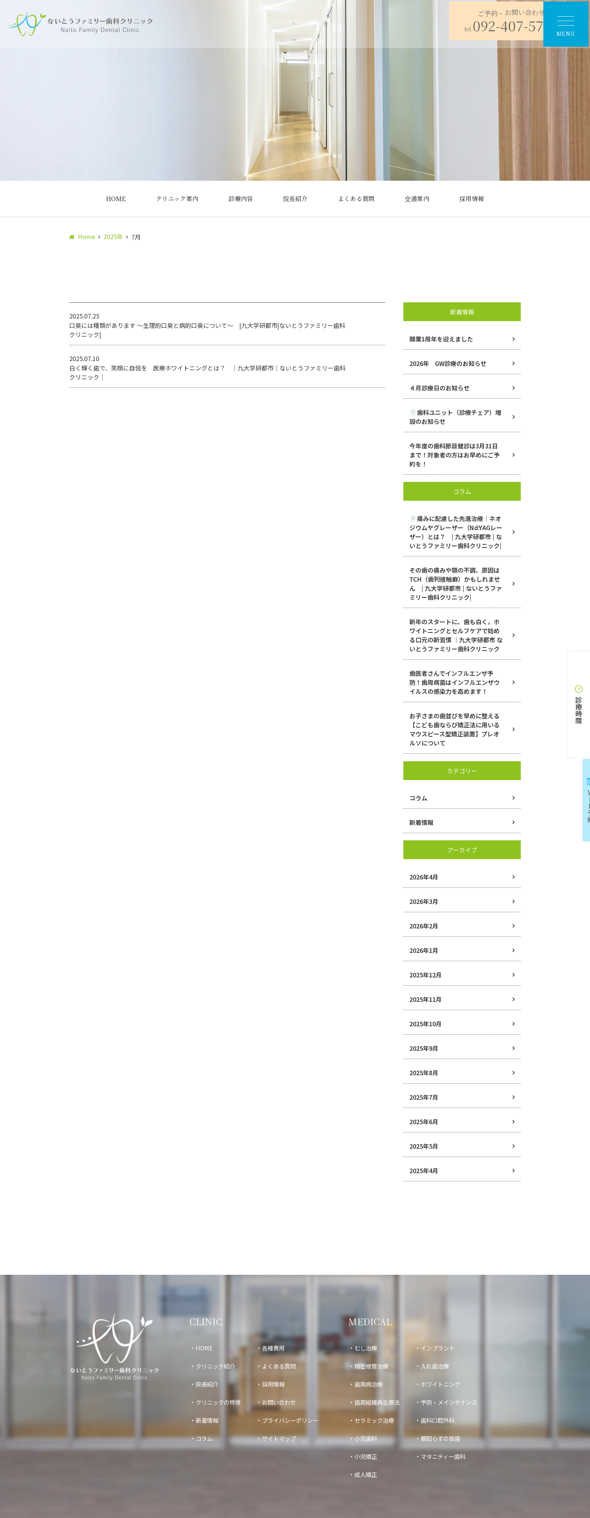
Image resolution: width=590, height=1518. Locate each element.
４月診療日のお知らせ (439, 387)
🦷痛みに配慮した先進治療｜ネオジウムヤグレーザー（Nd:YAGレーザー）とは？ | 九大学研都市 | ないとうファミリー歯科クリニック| (455, 532)
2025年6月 (423, 1121)
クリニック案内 (177, 198)
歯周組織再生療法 (385, 1402)
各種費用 (277, 1347)
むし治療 (373, 1347)
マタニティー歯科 (454, 1456)
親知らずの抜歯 (451, 1438)
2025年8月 (423, 1072)
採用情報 (471, 198)
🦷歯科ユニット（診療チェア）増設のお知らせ (455, 417)
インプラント (448, 1347)
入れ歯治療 (445, 1365)
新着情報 (421, 822)
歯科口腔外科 (448, 1420)
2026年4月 (423, 876)
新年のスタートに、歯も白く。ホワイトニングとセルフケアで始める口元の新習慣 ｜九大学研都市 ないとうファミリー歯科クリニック (456, 635)
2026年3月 (423, 901)
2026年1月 (423, 950)
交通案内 (417, 198)
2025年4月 (423, 1170)
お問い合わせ (283, 1402)
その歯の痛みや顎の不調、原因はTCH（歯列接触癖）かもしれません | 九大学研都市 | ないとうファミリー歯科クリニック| (455, 583)
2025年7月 (423, 1097)
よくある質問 (356, 198)
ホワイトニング (451, 1383)
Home (86, 236)
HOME (116, 198)
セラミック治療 (382, 1420)
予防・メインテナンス (460, 1402)
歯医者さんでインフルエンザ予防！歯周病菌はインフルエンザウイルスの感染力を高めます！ (454, 682)
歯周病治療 (376, 1383)
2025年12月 (425, 974)
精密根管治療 (379, 1365)
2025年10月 (425, 1023)
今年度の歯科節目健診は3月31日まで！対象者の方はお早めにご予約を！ (454, 454)
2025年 (113, 236)
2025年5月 (423, 1146)
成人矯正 (373, 1474)
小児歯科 (373, 1438)
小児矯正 (373, 1456)
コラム (418, 797)
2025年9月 (423, 1048)
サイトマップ (283, 1438)
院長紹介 (295, 198)
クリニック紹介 (217, 1365)
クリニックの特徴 (220, 1402)
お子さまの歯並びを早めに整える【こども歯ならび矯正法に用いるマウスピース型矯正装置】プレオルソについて (454, 729)
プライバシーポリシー (295, 1420)
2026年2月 (423, 925)
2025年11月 (425, 999)
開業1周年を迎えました (441, 338)
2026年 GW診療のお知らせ (448, 363)
